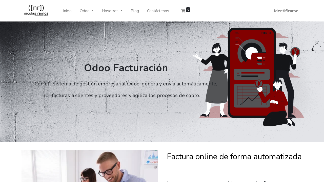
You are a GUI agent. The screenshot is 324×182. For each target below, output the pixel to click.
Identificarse (286, 11)
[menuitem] (67, 11)
